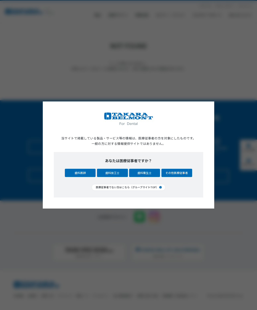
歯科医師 (80, 173)
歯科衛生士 (145, 173)
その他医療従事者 (176, 173)
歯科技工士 (112, 173)
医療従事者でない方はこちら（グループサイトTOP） (126, 187)
